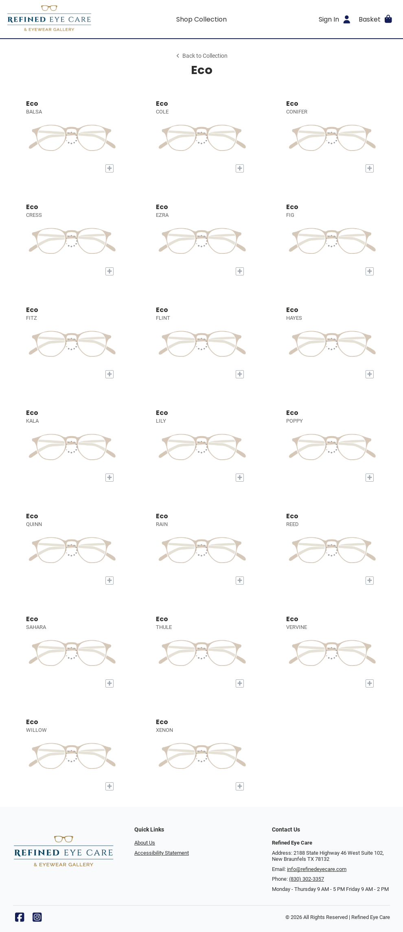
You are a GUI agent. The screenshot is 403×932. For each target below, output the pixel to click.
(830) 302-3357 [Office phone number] (306, 879)
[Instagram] (37, 919)
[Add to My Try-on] (109, 168)
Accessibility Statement (161, 853)
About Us (144, 843)
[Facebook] (19, 919)
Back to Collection (201, 55)
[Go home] (55, 19)
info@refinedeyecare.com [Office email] (316, 869)
